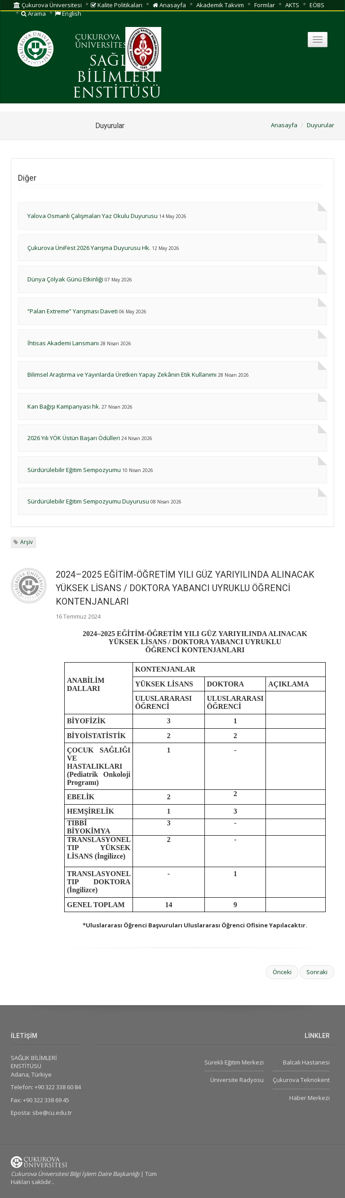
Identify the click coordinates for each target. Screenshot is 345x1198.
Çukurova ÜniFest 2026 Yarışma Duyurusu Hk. (88, 248)
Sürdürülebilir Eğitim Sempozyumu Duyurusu (88, 501)
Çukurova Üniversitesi (47, 5)
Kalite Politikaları (116, 5)
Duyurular (320, 125)
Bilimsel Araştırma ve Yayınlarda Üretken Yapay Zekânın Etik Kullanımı (122, 374)
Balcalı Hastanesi (306, 1062)
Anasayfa (169, 5)
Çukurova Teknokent (301, 1080)
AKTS (292, 5)
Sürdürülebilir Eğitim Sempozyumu (74, 470)
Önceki (282, 972)
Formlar (264, 5)
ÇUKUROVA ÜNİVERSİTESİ (102, 41)
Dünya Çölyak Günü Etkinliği (65, 279)
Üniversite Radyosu (237, 1080)
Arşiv (26, 542)
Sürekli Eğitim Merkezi (234, 1062)
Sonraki (316, 972)
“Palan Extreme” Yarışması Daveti (72, 311)
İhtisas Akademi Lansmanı (63, 343)
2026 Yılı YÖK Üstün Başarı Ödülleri (73, 438)
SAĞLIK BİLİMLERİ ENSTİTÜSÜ (116, 78)
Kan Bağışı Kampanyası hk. (63, 406)
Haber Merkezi (309, 1098)
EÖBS (317, 5)
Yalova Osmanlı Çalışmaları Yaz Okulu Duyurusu (92, 216)
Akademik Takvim (220, 5)
